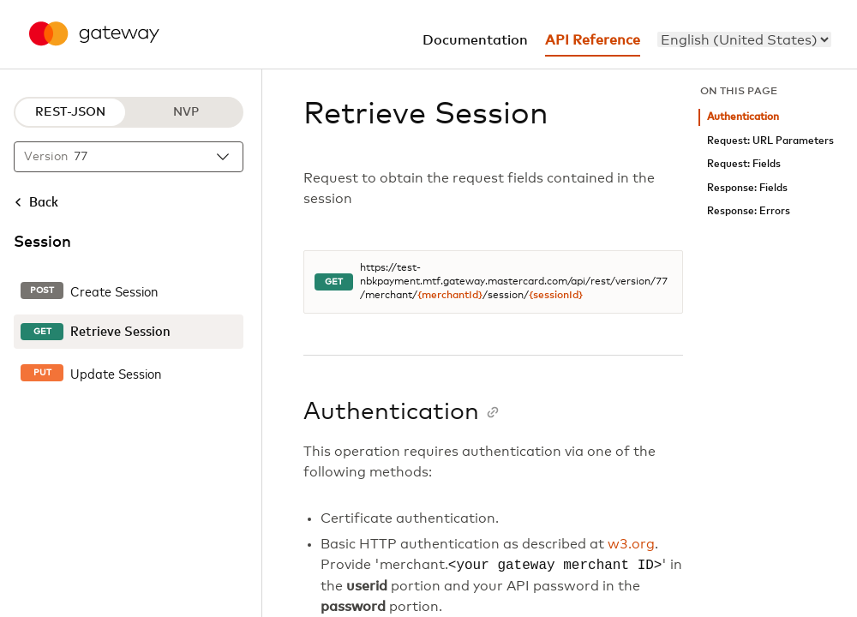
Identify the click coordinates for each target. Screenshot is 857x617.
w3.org (631, 544)
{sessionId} (556, 296)
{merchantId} (449, 296)
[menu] (744, 39)
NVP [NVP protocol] (186, 112)
